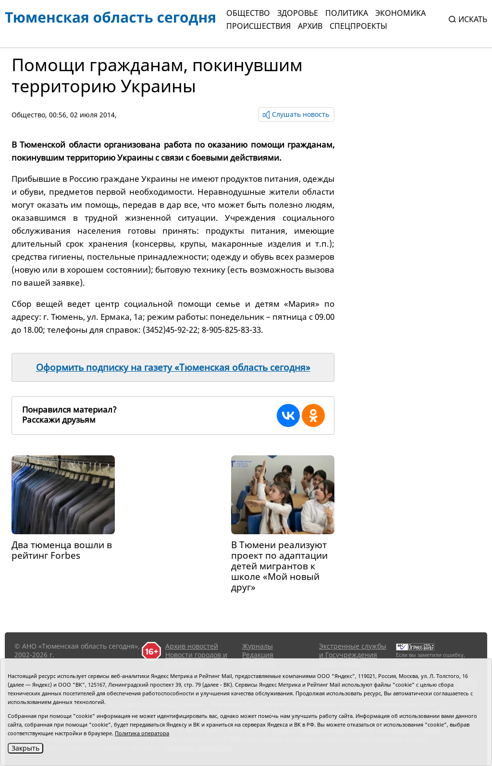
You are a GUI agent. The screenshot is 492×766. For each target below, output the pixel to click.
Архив (310, 26)
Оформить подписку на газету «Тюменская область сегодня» (173, 367)
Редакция (257, 654)
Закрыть (25, 748)
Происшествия (258, 26)
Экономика (400, 13)
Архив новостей (191, 646)
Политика (346, 13)
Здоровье (297, 13)
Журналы (257, 646)
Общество (248, 13)
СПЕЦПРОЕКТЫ (358, 26)
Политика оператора (142, 733)
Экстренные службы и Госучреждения (352, 650)
